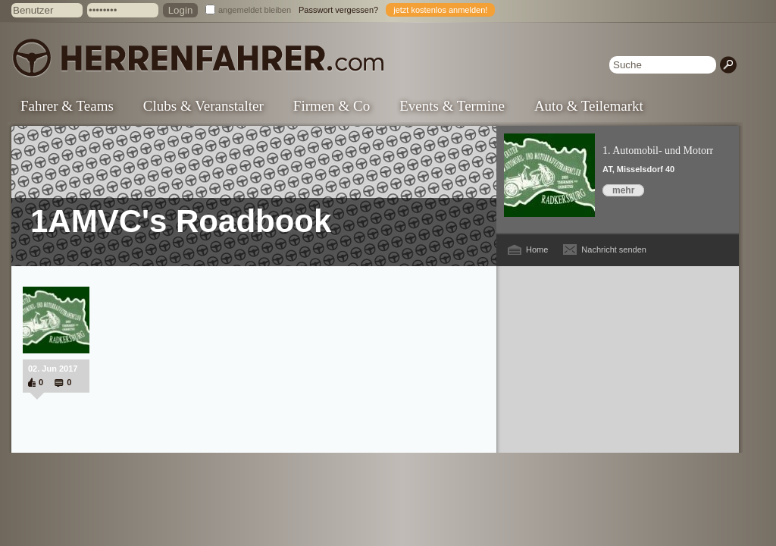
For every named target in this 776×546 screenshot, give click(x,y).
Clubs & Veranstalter (203, 106)
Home (537, 249)
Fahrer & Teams (67, 106)
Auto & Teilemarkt (588, 106)
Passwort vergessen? (338, 9)
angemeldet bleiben (254, 9)
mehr (623, 190)
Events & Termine (452, 106)
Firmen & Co (331, 106)
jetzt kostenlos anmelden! (440, 9)
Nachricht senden (613, 249)
